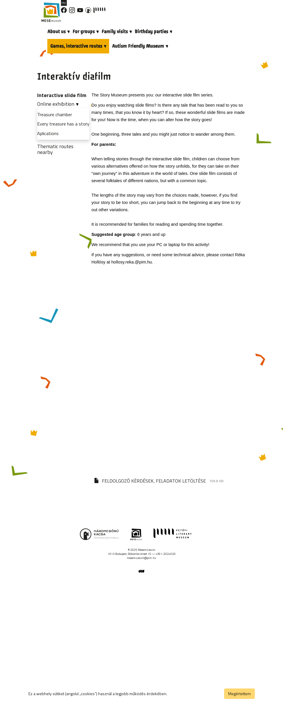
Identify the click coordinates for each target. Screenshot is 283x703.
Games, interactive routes (78, 46)
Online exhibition (57, 104)
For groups (86, 31)
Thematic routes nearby (55, 149)
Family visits (117, 31)
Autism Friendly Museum (140, 46)
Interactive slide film (61, 95)
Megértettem (239, 694)
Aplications (48, 133)
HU (64, 3)
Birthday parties (153, 31)
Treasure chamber (54, 114)
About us (58, 31)
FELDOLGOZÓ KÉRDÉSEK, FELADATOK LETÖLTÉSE (154, 480)
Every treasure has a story (63, 123)
